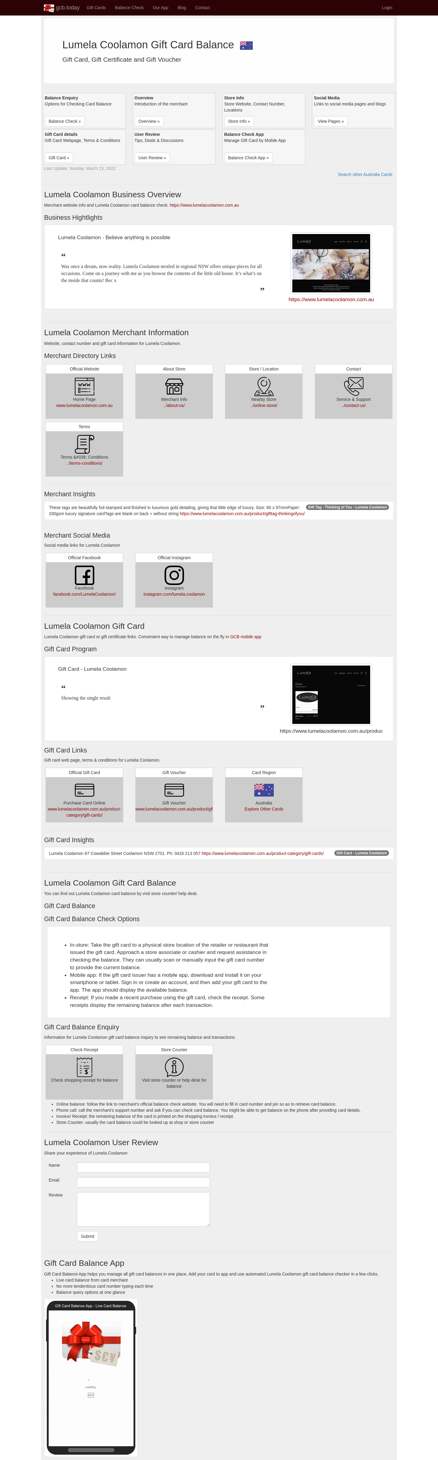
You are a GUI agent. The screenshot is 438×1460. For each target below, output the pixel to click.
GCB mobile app (246, 636)
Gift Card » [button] (59, 157)
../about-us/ (174, 405)
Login (387, 7)
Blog (182, 7)
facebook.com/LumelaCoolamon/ (84, 594)
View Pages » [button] (331, 121)
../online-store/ (263, 405)
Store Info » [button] (239, 121)
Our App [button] (160, 7)
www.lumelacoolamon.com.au (84, 405)
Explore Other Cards (264, 809)
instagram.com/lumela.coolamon (174, 594)
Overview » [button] (149, 121)
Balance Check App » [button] (248, 157)
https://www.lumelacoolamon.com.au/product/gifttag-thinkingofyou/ (242, 513)
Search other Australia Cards (365, 174)
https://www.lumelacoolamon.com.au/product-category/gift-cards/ (263, 853)
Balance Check (129, 7)
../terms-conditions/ (84, 463)
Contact (202, 7)
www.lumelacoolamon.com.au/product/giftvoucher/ (182, 809)
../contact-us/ (353, 405)
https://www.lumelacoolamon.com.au (204, 205)
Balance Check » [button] (65, 121)
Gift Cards (96, 7)
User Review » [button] (152, 157)
